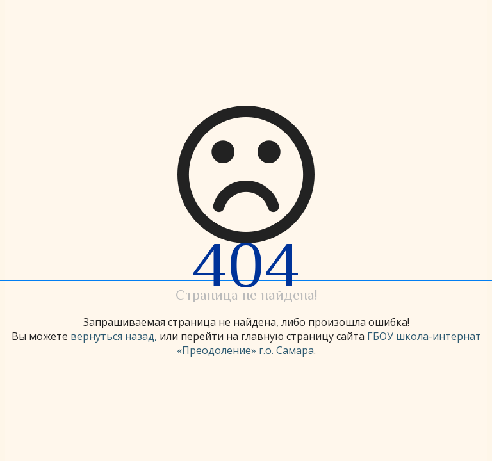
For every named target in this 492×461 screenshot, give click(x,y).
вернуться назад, (113, 336)
